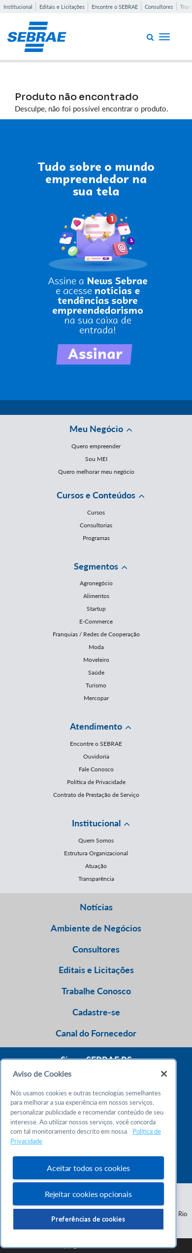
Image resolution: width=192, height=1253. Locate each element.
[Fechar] (164, 1074)
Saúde (96, 672)
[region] (88, 1154)
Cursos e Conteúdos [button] (96, 495)
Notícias (96, 906)
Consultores (159, 6)
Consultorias (96, 525)
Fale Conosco (96, 769)
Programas (96, 538)
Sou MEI (96, 459)
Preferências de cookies (88, 1219)
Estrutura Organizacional (96, 853)
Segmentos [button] (96, 566)
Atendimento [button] (96, 726)
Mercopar (96, 698)
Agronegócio (96, 583)
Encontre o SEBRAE (115, 6)
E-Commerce (96, 621)
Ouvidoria (96, 756)
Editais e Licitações (62, 6)
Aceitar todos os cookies (88, 1167)
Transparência (96, 878)
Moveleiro (96, 659)
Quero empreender (96, 446)
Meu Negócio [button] (96, 428)
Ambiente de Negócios (96, 928)
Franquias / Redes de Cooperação (96, 634)
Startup (96, 608)
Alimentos (96, 595)
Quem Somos (96, 840)
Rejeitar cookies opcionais (88, 1194)
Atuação (96, 866)
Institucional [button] (96, 822)
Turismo (96, 685)
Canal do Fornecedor (96, 1033)
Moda (96, 647)
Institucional (17, 6)
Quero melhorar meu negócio (96, 471)
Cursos (96, 512)
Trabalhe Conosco (96, 990)
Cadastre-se (96, 1012)
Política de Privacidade (96, 782)
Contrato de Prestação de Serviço (96, 794)
